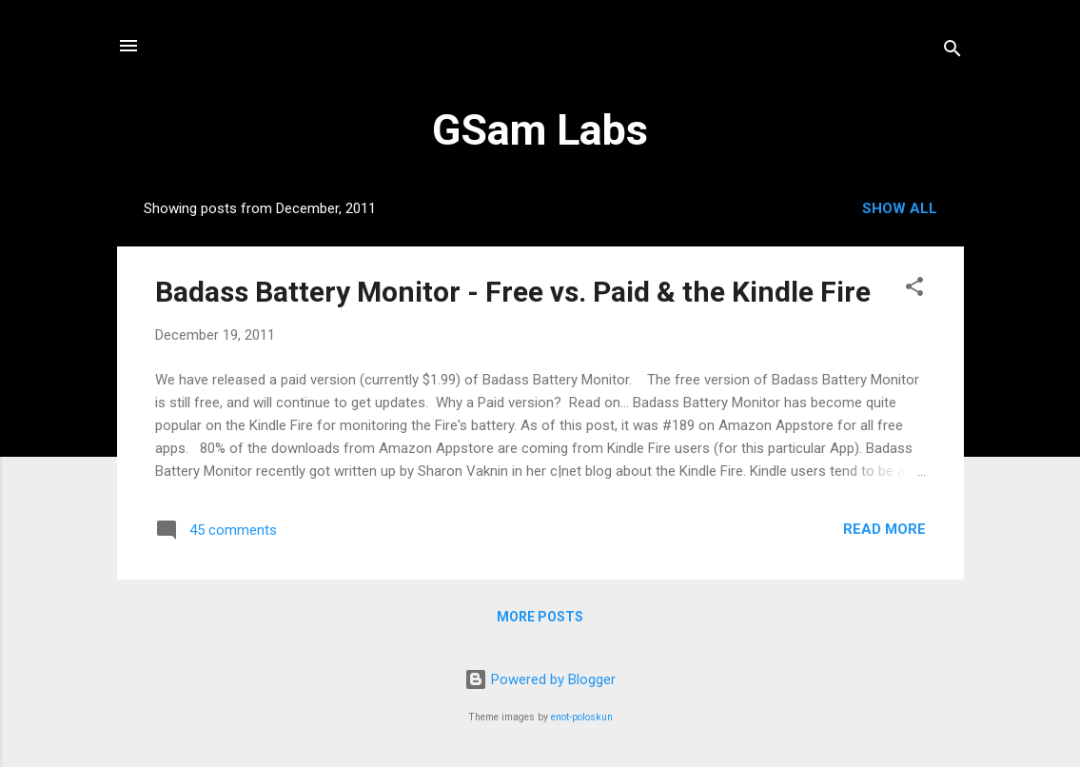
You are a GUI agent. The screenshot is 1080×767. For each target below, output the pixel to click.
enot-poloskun (582, 717)
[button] (914, 290)
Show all (899, 208)
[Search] (952, 52)
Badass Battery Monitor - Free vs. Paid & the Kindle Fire (513, 291)
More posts (540, 616)
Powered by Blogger (540, 679)
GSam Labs (540, 130)
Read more (884, 529)
